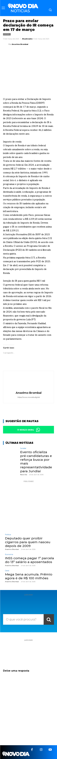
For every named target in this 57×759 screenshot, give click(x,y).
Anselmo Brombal (20, 44)
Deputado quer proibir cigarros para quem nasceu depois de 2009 (27, 542)
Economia (9, 554)
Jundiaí (23, 448)
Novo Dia (23, 475)
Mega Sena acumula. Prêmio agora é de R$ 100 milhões (28, 576)
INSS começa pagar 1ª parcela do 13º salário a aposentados (29, 560)
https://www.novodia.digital (28, 397)
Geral (7, 34)
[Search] (49, 619)
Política (8, 534)
